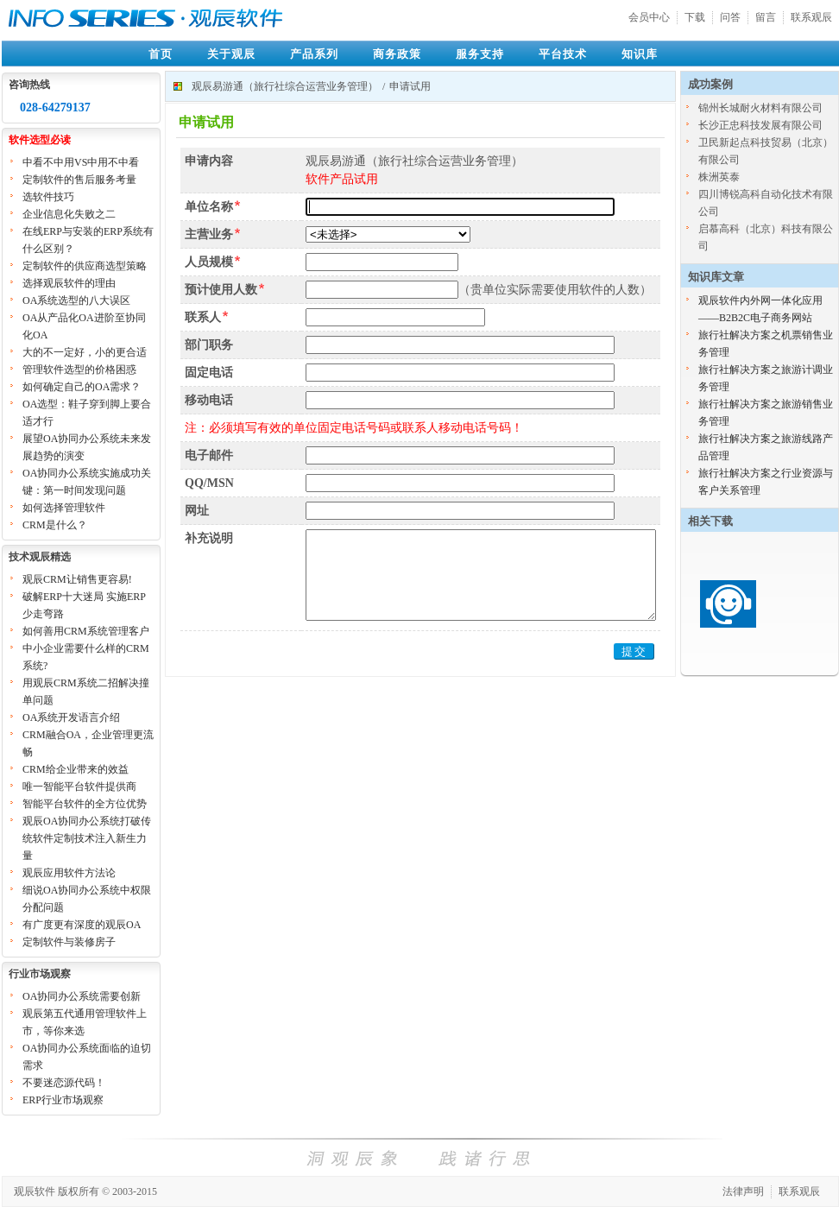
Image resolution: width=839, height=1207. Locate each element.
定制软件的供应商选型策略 (84, 266)
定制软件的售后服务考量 (79, 180)
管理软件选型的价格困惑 (79, 369)
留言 (765, 17)
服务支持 (480, 53)
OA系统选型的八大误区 (76, 300)
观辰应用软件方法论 (69, 873)
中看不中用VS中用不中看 (80, 162)
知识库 (639, 53)
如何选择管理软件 (63, 508)
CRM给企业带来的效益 (75, 769)
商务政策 (397, 53)
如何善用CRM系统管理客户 (85, 631)
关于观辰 (231, 53)
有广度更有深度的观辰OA (81, 925)
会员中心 (649, 17)
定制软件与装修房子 (69, 942)
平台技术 (563, 53)
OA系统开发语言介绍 (71, 717)
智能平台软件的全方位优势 (84, 804)
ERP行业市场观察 (63, 1100)
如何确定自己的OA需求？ (81, 387)
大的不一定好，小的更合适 (84, 352)
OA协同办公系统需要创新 (81, 996)
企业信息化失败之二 (69, 214)
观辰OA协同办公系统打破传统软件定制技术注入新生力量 (86, 838)
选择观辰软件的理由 (69, 283)
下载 (694, 17)
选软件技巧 (48, 197)
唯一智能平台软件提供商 (79, 786)
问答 (730, 17)
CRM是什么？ (54, 525)
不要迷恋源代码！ (63, 1083)
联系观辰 (811, 17)
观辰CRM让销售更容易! (77, 579)
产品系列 (314, 53)
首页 (160, 53)
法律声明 (743, 1191)
